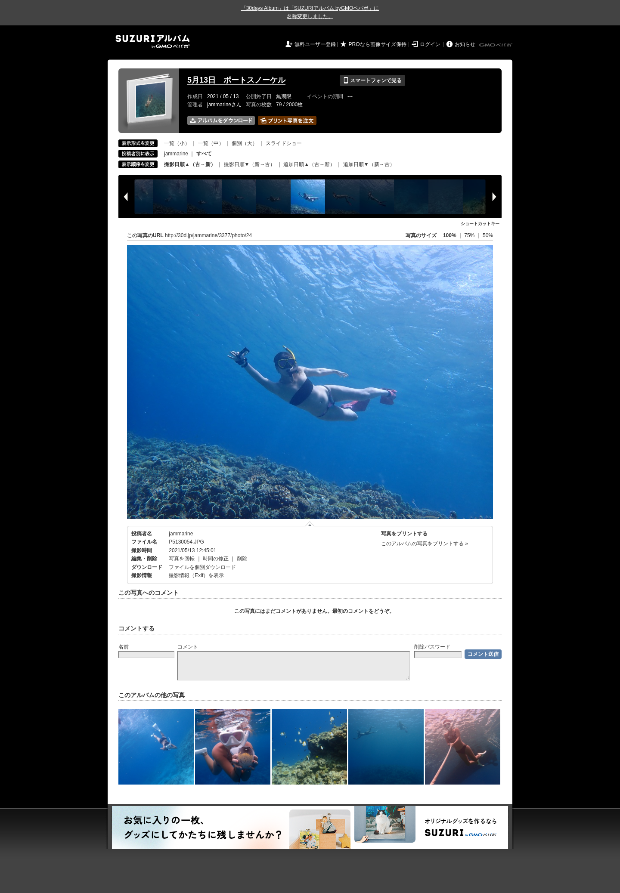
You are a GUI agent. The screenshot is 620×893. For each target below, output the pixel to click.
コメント (187, 647)
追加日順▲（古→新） (309, 164)
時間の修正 (216, 559)
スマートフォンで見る (372, 80)
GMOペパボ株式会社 (496, 45)
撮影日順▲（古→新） (190, 164)
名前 (123, 647)
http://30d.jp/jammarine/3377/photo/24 (208, 235)
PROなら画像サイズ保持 (377, 44)
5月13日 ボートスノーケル (236, 80)
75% (470, 235)
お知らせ (465, 44)
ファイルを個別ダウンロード (202, 567)
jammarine (176, 154)
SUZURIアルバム (153, 41)
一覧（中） (211, 143)
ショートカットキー (480, 223)
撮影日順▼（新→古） (250, 164)
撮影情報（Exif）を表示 (196, 575)
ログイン (430, 44)
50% (488, 235)
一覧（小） (177, 143)
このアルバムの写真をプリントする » (424, 544)
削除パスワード (432, 647)
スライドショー (284, 143)
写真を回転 (182, 559)
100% (450, 235)
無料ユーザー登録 (315, 44)
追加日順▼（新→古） (369, 164)
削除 (242, 559)
